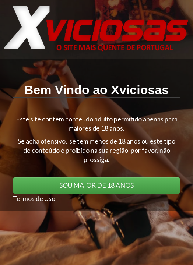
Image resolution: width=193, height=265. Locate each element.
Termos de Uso (34, 198)
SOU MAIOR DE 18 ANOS (96, 185)
